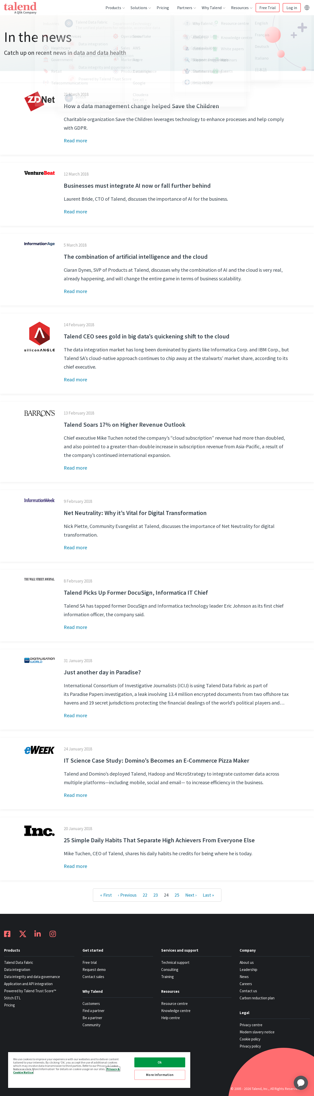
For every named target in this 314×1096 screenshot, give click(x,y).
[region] (99, 1070)
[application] (301, 1083)
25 (177, 895)
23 (155, 895)
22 (145, 895)
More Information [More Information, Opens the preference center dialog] (159, 1075)
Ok (160, 1062)
